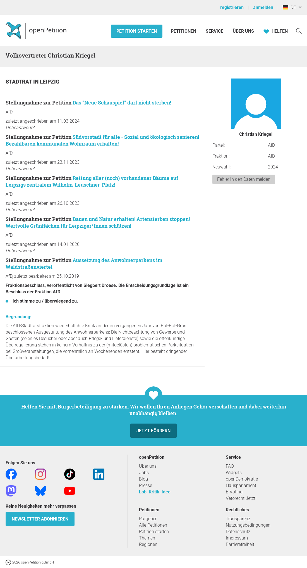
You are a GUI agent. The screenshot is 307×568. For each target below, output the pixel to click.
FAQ (230, 466)
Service (214, 31)
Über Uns (243, 31)
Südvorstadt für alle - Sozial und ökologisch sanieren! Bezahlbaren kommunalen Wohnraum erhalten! (102, 140)
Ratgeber (148, 518)
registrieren (232, 7)
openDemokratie (242, 479)
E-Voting (234, 492)
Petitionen (184, 31)
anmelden (263, 7)
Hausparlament (241, 485)
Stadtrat (19, 82)
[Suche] (299, 30)
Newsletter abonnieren (40, 519)
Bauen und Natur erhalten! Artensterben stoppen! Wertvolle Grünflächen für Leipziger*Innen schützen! (98, 222)
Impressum (237, 538)
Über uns (148, 466)
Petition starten (136, 31)
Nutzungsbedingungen (248, 525)
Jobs (144, 472)
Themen (147, 538)
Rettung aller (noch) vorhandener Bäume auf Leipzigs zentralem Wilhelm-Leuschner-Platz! (92, 181)
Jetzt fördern (153, 430)
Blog (143, 479)
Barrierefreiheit (240, 544)
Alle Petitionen (153, 525)
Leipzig (49, 82)
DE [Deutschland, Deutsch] (289, 7)
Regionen (148, 544)
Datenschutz (238, 531)
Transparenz (238, 518)
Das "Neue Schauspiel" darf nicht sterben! (122, 102)
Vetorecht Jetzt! (241, 498)
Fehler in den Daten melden (243, 179)
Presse (145, 485)
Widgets (234, 472)
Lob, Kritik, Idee (155, 492)
